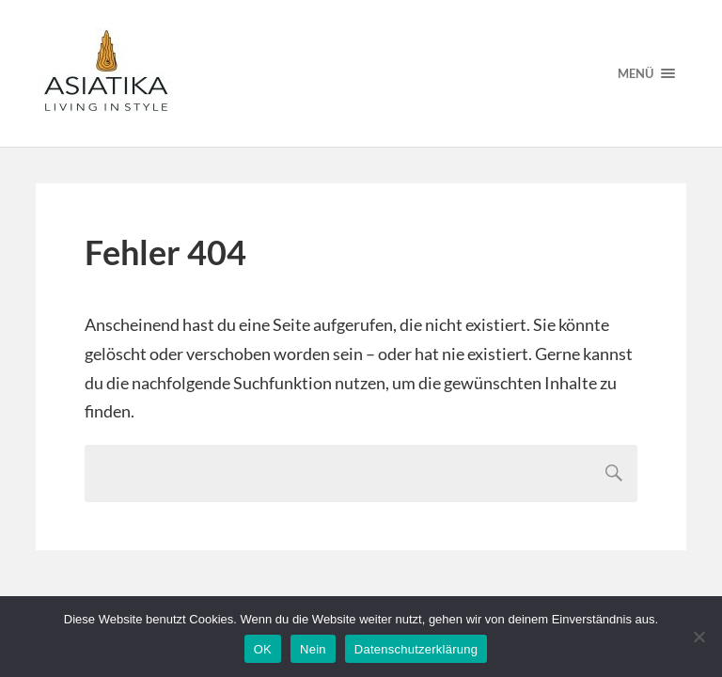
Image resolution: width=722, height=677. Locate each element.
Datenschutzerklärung (416, 649)
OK (263, 649)
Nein (313, 649)
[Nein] (698, 636)
